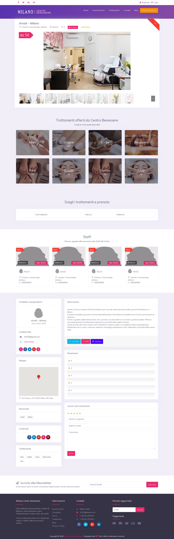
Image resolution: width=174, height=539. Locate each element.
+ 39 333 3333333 (85, 516)
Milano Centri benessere (73, 536)
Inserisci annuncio (149, 10)
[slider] (111, 413)
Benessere (47, 457)
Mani (22, 457)
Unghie (29, 457)
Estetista (22, 263)
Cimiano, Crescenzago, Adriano (33, 27)
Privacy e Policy (58, 526)
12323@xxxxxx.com (85, 512)
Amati (22, 417)
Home (85, 10)
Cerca (54, 516)
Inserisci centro (58, 509)
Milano (30, 417)
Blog (136, 10)
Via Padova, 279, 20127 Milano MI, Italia (36, 398)
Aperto (54, 27)
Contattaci (56, 512)
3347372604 (29, 342)
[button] (29, 61)
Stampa (97, 341)
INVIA (71, 453)
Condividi (74, 341)
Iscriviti (152, 484)
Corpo (37, 457)
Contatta (73, 27)
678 (86, 341)
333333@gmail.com (32, 337)
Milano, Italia (83, 509)
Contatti (127, 10)
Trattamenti (114, 10)
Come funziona (98, 10)
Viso (21, 461)
